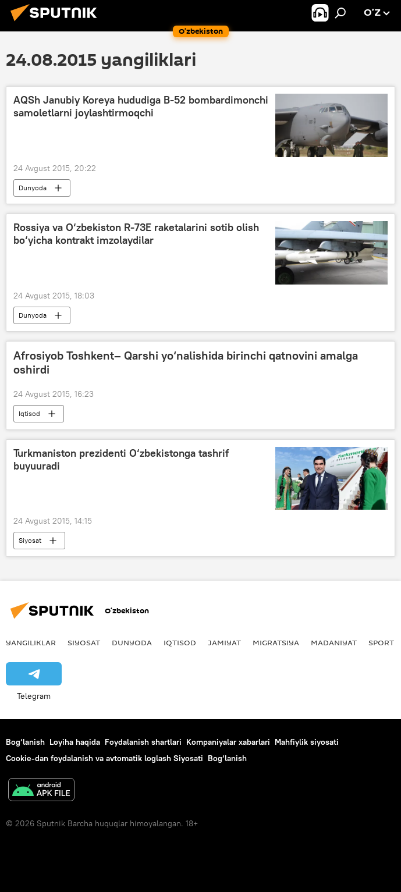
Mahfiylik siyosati (307, 742)
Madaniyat (334, 642)
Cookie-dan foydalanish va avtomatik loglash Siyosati (104, 758)
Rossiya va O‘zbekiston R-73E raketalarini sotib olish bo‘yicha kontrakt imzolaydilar (136, 234)
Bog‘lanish (25, 742)
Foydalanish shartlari (143, 742)
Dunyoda (33, 187)
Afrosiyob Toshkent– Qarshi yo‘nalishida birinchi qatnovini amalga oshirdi (185, 362)
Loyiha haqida (74, 742)
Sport (381, 642)
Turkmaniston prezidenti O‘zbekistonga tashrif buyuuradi (121, 459)
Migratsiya (276, 642)
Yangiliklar (31, 642)
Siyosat (30, 540)
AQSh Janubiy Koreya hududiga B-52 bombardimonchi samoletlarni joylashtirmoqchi (140, 106)
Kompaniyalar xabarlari (228, 742)
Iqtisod (29, 413)
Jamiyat (224, 642)
